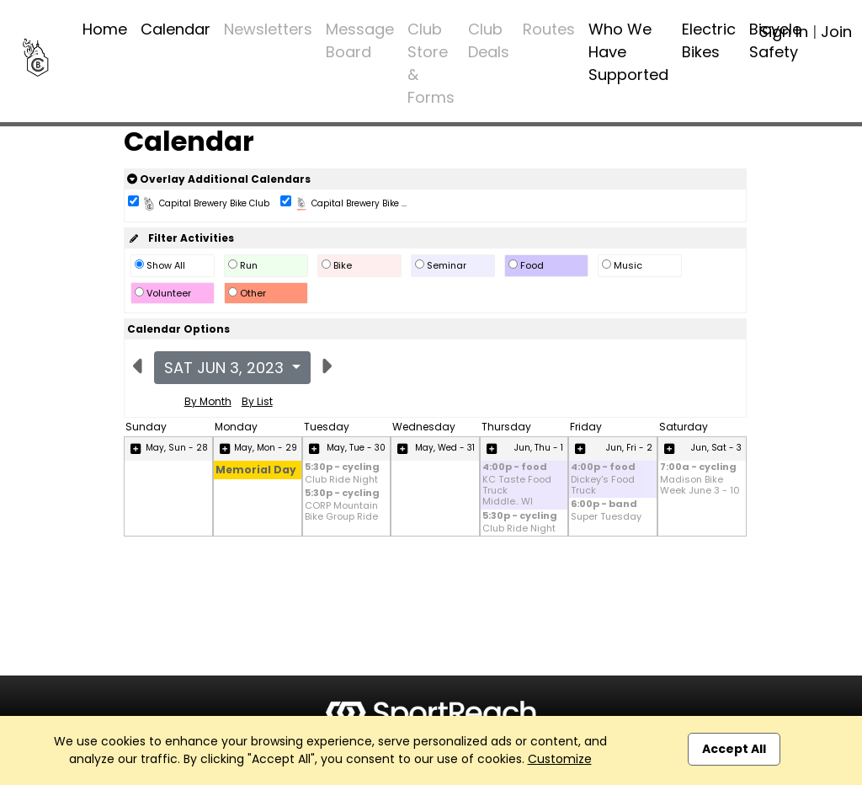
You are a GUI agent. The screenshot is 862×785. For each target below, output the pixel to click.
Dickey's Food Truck (603, 485)
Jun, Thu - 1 (538, 447)
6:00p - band (604, 504)
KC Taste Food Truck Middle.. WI (516, 491)
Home (104, 29)
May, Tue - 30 (356, 447)
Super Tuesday (606, 516)
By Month (207, 401)
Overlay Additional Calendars (219, 179)
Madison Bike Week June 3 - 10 (700, 485)
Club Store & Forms (431, 63)
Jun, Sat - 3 (716, 447)
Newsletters (268, 29)
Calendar (175, 29)
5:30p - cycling (342, 467)
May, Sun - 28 (177, 447)
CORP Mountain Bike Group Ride (341, 511)
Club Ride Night (341, 479)
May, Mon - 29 (265, 447)
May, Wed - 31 (445, 447)
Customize (560, 758)
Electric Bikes (709, 40)
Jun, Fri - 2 (629, 447)
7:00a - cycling (698, 467)
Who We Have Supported (628, 52)
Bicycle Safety (775, 40)
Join (836, 31)
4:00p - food (514, 467)
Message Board (360, 40)
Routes (549, 29)
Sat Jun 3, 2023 (226, 367)
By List (257, 401)
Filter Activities (180, 238)
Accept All (734, 748)
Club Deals (488, 40)
